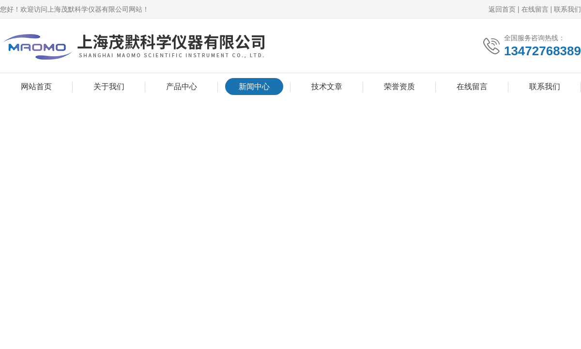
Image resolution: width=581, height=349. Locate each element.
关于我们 (108, 86)
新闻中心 (254, 86)
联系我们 (567, 9)
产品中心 (181, 86)
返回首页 (502, 9)
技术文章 (326, 86)
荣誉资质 (399, 86)
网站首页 (36, 86)
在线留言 (535, 9)
